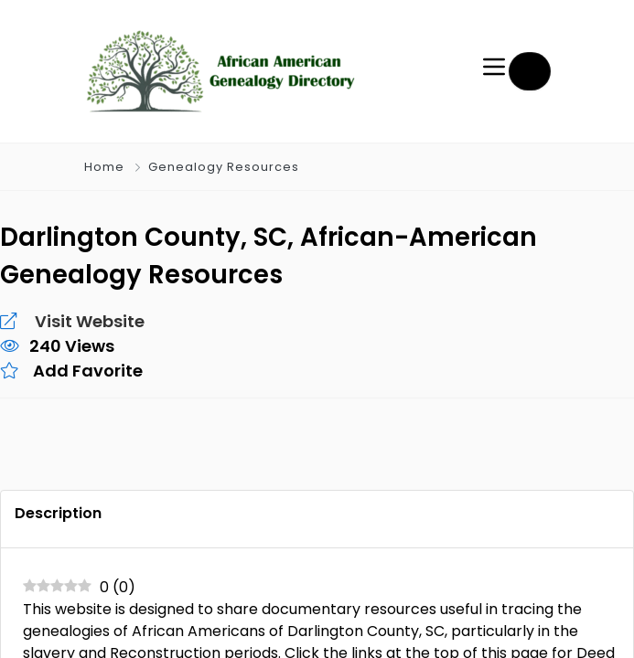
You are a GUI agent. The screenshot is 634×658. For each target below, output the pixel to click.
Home (104, 167)
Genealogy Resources (221, 167)
